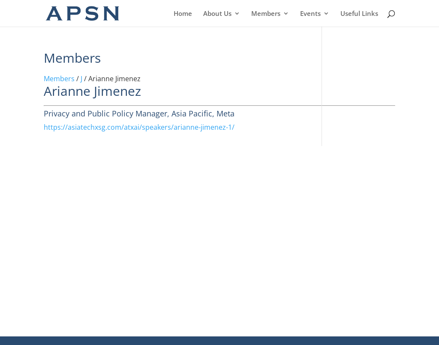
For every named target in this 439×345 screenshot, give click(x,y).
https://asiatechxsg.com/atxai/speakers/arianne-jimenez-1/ (139, 127)
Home (183, 14)
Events (310, 14)
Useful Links (359, 14)
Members (265, 14)
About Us (217, 14)
